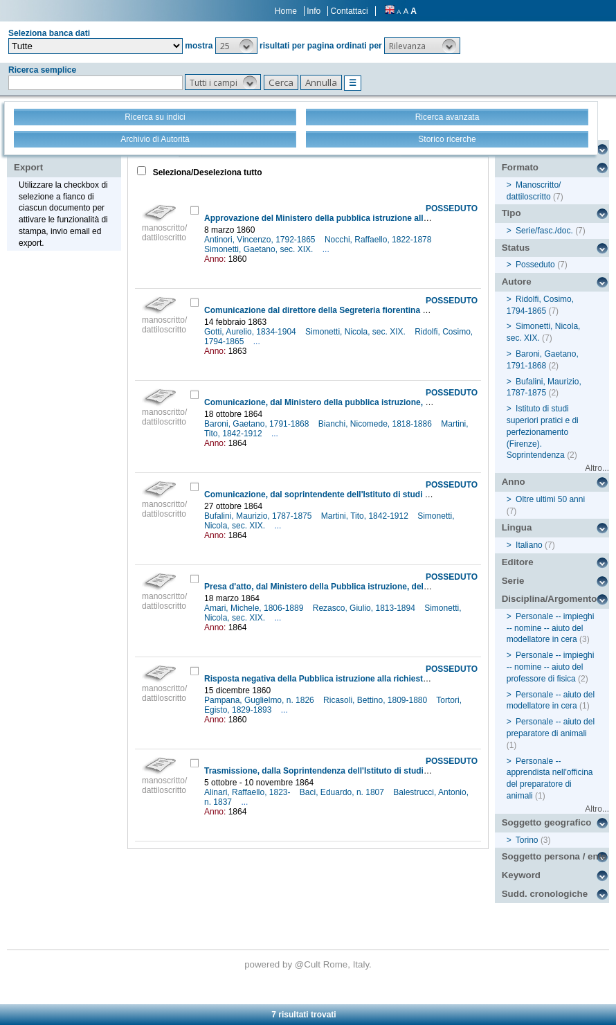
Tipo (511, 213)
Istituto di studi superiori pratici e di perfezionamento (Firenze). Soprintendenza (543, 432)
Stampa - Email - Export (58, 157)
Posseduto (535, 264)
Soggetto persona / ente (554, 856)
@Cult (309, 964)
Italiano (529, 545)
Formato (520, 167)
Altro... (597, 468)
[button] (236, 45)
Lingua (517, 527)
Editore (518, 562)
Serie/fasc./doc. (544, 230)
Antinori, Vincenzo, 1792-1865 (261, 239)
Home (286, 11)
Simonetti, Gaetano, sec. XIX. (260, 249)
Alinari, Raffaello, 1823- (248, 792)
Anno (513, 481)
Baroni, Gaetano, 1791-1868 (257, 424)
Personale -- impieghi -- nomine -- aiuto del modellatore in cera (551, 628)
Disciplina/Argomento (549, 599)
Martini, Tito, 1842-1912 (365, 516)
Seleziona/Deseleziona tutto (206, 172)
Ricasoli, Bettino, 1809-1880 (376, 700)
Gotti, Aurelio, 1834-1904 (251, 332)
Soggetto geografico (547, 822)
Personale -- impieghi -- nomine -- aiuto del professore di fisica (551, 667)
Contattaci (349, 11)
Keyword (521, 875)
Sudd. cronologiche (545, 894)
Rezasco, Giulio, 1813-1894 (365, 608)
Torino (527, 840)
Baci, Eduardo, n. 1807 (343, 792)
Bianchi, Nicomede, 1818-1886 (376, 424)
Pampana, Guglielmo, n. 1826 (260, 700)
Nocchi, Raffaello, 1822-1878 (379, 239)
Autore (517, 281)
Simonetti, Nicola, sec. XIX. (356, 332)
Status (516, 247)
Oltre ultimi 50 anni (550, 499)
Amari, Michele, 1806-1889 (255, 608)
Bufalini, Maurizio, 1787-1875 (259, 516)
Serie (513, 581)
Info (313, 11)
